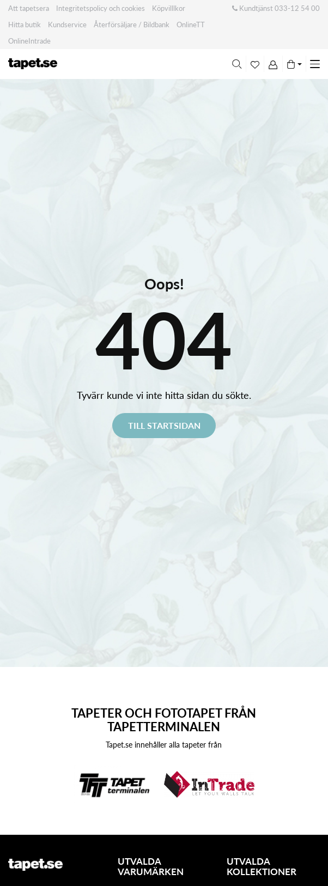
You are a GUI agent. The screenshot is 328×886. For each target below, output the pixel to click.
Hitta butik (24, 24)
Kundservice (67, 24)
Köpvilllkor (168, 8)
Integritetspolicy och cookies (100, 8)
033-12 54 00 (297, 8)
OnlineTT (191, 24)
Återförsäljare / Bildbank (131, 24)
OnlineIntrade (29, 41)
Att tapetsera (28, 8)
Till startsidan (164, 425)
